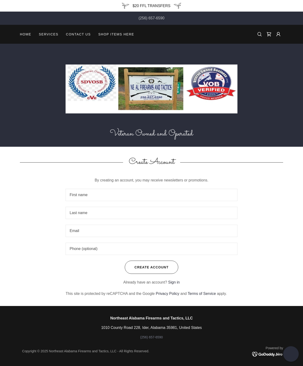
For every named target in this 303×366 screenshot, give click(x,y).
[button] (278, 34)
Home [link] (25, 34)
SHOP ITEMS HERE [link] (116, 34)
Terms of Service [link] (202, 294)
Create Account (147, 267)
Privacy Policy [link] (167, 294)
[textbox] (151, 195)
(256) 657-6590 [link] (151, 18)
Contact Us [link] (78, 34)
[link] (269, 34)
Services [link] (48, 34)
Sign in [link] (174, 282)
